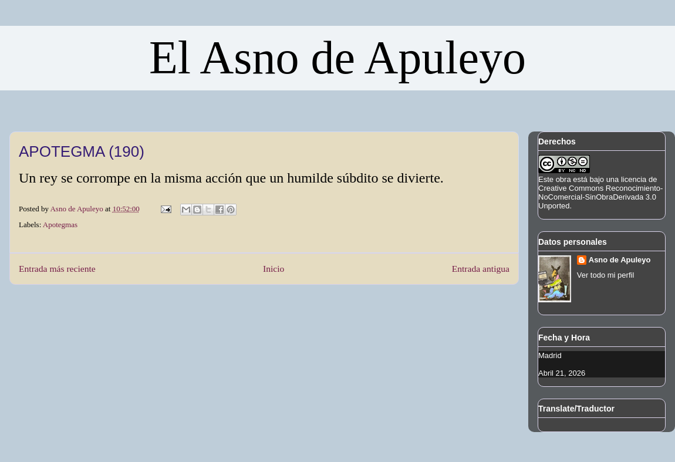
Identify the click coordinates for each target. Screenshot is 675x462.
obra (563, 179)
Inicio (273, 269)
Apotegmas (60, 224)
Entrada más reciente (57, 269)
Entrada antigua (480, 269)
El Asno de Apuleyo (337, 57)
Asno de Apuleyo (620, 259)
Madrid (550, 355)
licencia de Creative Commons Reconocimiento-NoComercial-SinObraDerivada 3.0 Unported (600, 192)
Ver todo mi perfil (606, 275)
